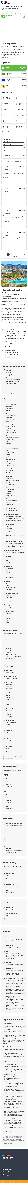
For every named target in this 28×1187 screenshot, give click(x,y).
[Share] (24, 16)
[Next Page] (21, 254)
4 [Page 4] (16, 254)
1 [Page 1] (8, 254)
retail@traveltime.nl (9, 1171)
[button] (3, 29)
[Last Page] (24, 254)
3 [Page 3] (13, 254)
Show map (14, 1185)
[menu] (25, 2)
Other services (6, 131)
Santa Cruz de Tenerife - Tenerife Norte (11, 6)
